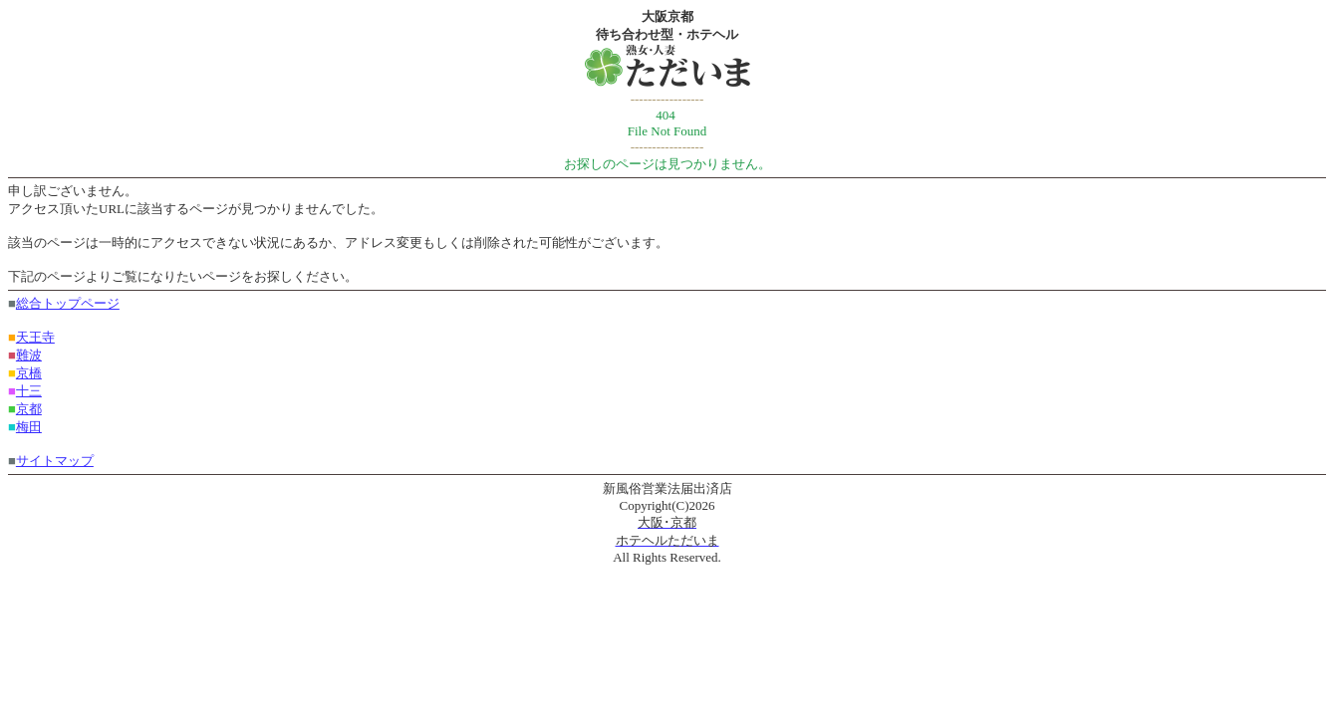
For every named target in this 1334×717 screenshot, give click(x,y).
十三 (29, 390)
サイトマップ (55, 460)
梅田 (29, 426)
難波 (29, 355)
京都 (29, 408)
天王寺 (35, 337)
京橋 (29, 372)
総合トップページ (68, 303)
